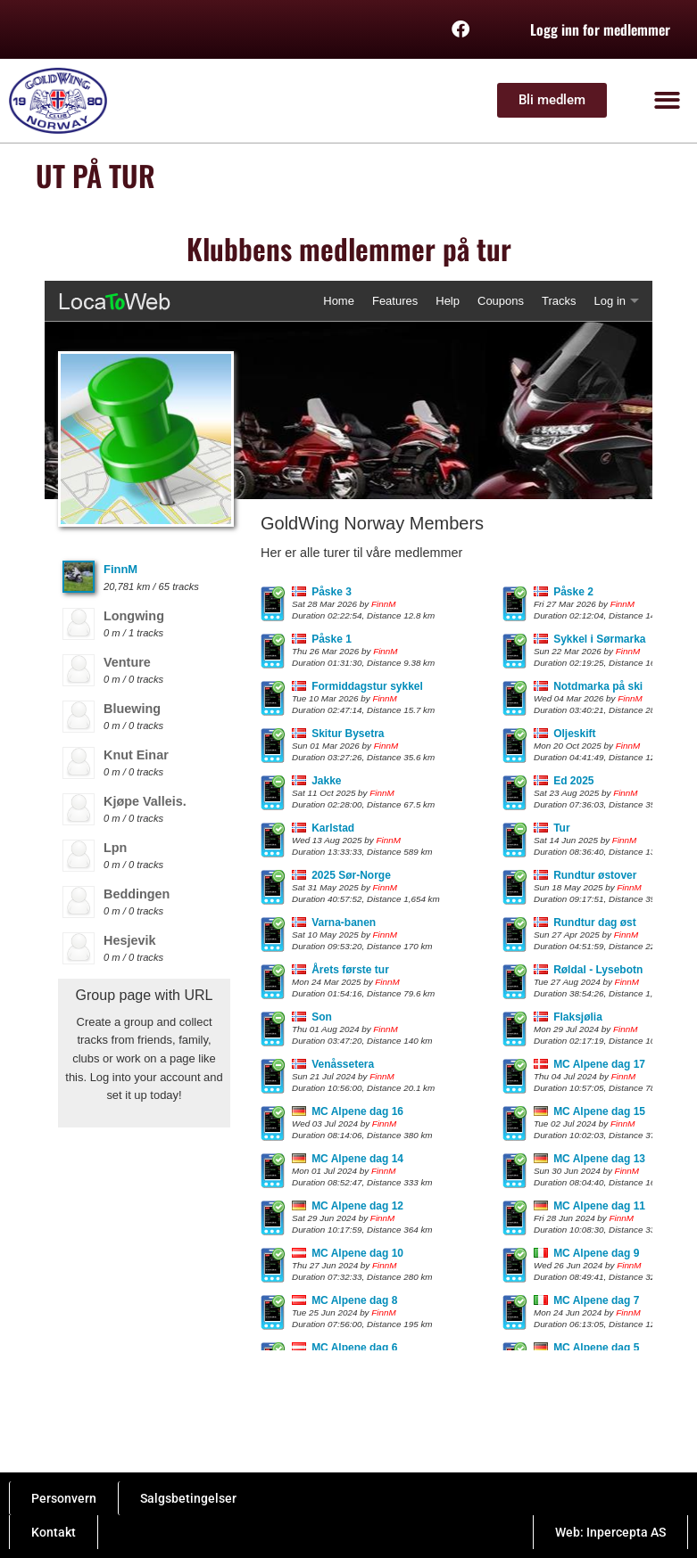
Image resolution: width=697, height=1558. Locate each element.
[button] (668, 101)
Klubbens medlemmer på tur (349, 248)
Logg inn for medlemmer (600, 29)
